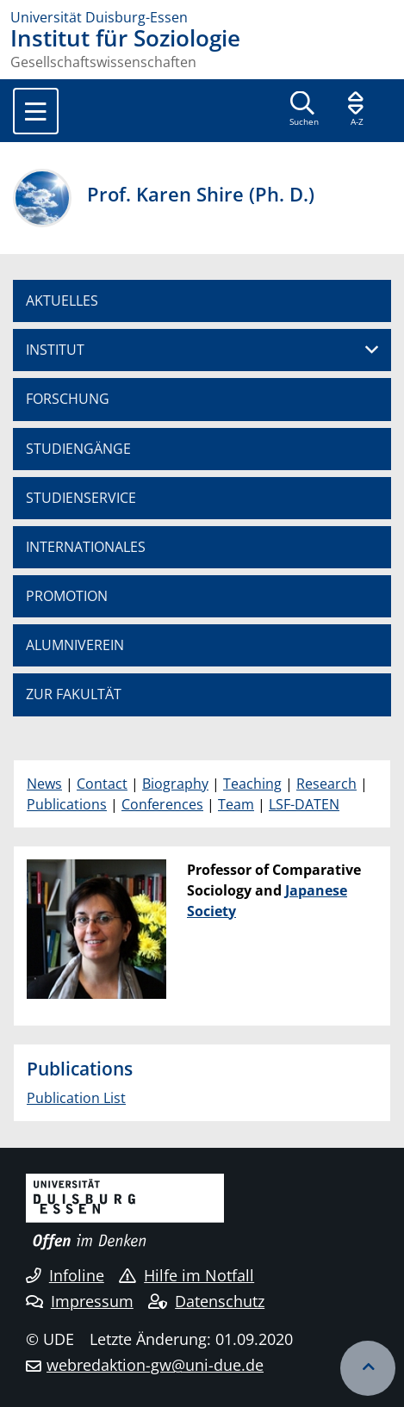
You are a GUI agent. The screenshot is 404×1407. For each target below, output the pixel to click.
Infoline (65, 1275)
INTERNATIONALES (86, 546)
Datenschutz (206, 1301)
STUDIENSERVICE (81, 497)
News (44, 783)
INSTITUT (55, 349)
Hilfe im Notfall (186, 1275)
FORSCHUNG (67, 398)
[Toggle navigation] (36, 111)
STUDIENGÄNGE (78, 448)
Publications (67, 804)
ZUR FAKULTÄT (73, 694)
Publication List (76, 1097)
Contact (102, 783)
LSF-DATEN (304, 804)
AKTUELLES (62, 300)
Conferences (162, 804)
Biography (175, 783)
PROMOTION (67, 595)
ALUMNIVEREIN (75, 644)
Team (236, 804)
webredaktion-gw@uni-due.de (155, 1364)
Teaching (252, 783)
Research (326, 783)
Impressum (80, 1301)
